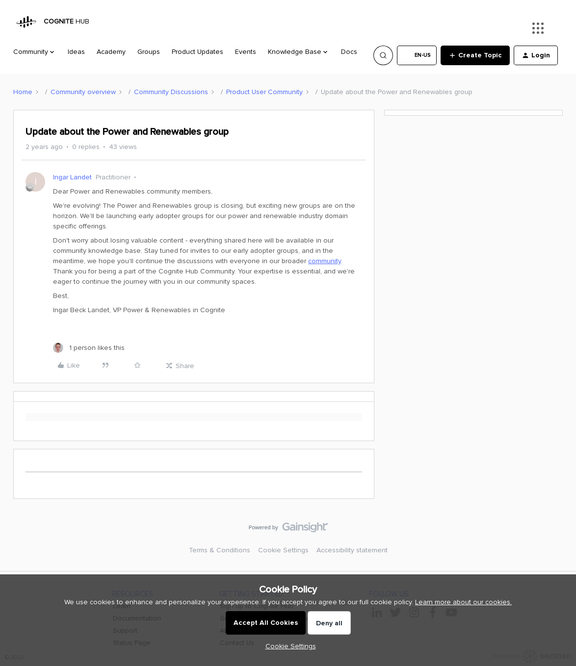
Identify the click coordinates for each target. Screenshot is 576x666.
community (324, 261)
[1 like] (89, 348)
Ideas (76, 52)
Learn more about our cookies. (463, 602)
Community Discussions (171, 92)
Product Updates (197, 52)
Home (22, 92)
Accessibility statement (352, 550)
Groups (148, 52)
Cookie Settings (283, 550)
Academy (111, 52)
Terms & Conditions (219, 550)
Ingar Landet (72, 177)
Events (245, 52)
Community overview (83, 92)
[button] (417, 55)
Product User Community (264, 92)
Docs (349, 52)
